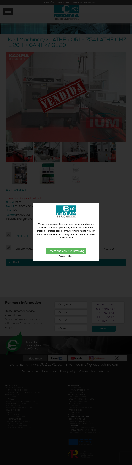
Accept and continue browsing (66, 250)
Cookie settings (66, 255)
